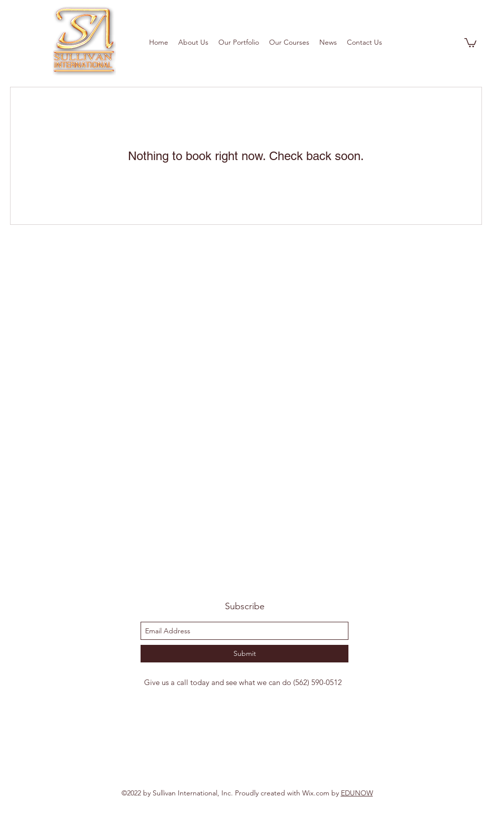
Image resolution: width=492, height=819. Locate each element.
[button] (470, 42)
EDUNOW (357, 792)
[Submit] (244, 653)
